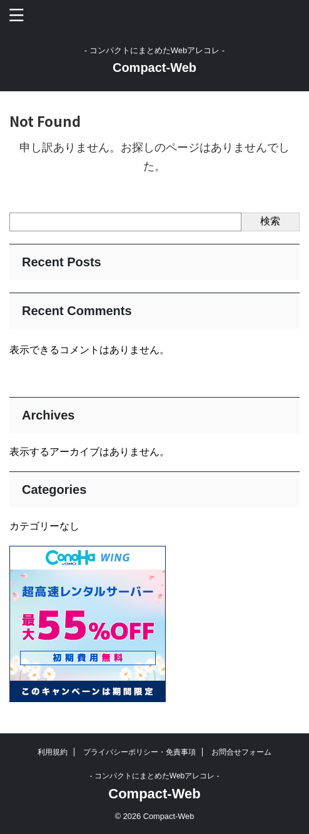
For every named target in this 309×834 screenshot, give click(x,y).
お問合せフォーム (241, 752)
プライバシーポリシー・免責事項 (139, 752)
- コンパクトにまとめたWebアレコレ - (154, 775)
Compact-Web (154, 67)
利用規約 (53, 752)
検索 (270, 221)
